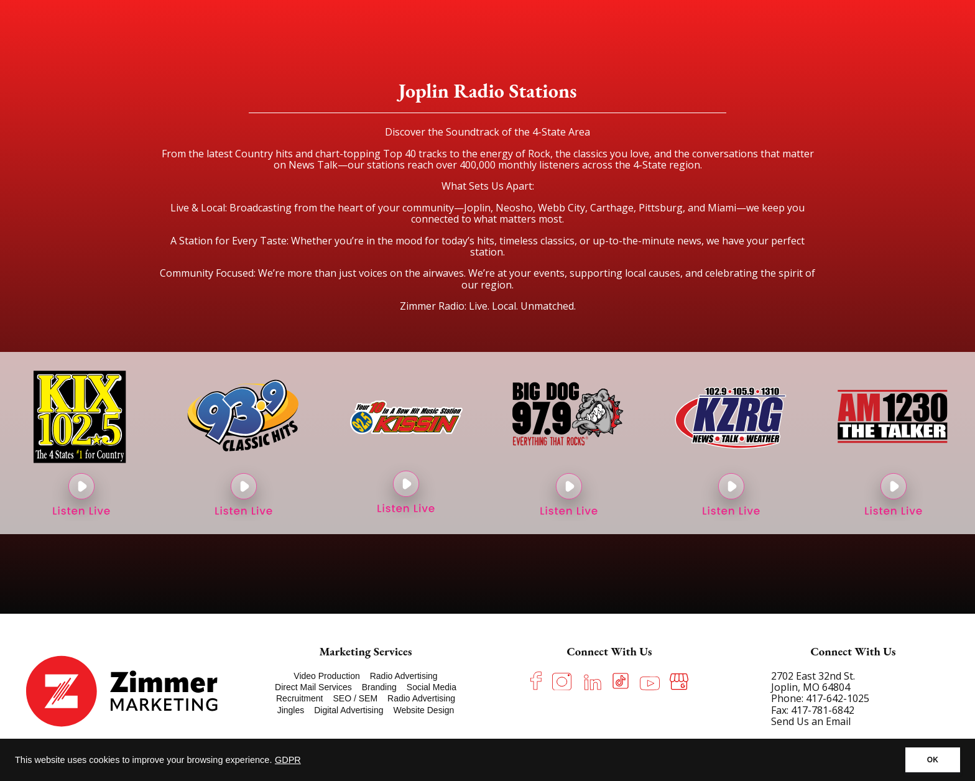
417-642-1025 (837, 698)
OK (932, 760)
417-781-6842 (822, 710)
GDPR (288, 760)
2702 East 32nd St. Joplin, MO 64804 (813, 681)
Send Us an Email (811, 721)
